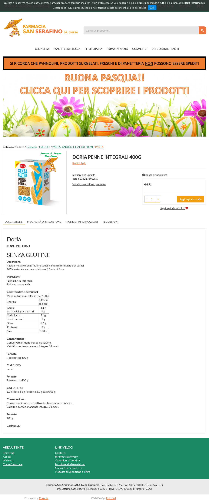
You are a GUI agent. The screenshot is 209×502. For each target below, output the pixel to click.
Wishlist (7, 460)
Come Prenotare (12, 464)
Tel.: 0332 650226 (96, 488)
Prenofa (43, 498)
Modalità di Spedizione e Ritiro (72, 471)
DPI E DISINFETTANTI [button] (165, 48)
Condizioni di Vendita (67, 460)
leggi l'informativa (195, 2)
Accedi (7, 456)
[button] (146, 199)
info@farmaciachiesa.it (70, 488)
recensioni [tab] (110, 221)
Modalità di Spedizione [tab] (44, 221)
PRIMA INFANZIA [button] (117, 48)
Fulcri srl (111, 498)
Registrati (9, 452)
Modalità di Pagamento (68, 468)
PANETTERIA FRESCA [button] (66, 48)
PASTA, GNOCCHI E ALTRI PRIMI (72, 146)
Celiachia (31, 146)
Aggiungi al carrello (190, 199)
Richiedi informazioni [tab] (82, 221)
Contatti (60, 452)
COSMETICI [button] (139, 48)
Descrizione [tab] (14, 221)
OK (152, 7)
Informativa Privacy (66, 456)
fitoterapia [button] (93, 48)
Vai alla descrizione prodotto (89, 184)
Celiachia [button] (42, 48)
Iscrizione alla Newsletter (70, 464)
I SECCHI (44, 146)
